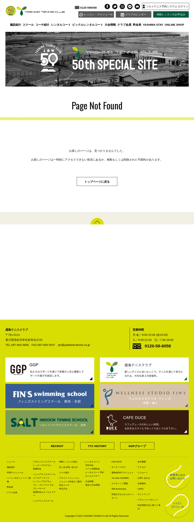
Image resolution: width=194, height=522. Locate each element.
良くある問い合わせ (68, 467)
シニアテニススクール (43, 501)
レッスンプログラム (42, 465)
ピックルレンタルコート (87, 24)
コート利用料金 (92, 469)
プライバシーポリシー (148, 500)
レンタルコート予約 (94, 472)
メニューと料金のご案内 (70, 481)
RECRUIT (57, 446)
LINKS (140, 489)
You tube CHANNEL (120, 478)
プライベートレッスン (69, 478)
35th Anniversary (118, 489)
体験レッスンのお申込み (171, 14)
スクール (28, 24)
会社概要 (142, 462)
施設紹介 (15, 24)
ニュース (11, 462)
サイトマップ (144, 494)
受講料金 (37, 469)
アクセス (142, 467)
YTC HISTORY (97, 446)
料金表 (137, 24)
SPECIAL (89, 465)
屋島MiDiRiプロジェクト (122, 472)
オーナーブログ (118, 467)
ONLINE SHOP (174, 24)
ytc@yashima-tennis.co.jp (74, 344)
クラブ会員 (124, 24)
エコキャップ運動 (119, 483)
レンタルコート (61, 24)
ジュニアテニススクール (44, 474)
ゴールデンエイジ (41, 478)
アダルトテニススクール (44, 462)
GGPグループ (137, 446)
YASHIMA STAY (153, 24)
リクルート (143, 472)
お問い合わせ (144, 478)
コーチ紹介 (42, 24)
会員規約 (142, 483)
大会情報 (110, 24)
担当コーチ (64, 485)
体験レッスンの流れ (68, 462)
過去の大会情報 (92, 485)
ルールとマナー (92, 476)
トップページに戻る (97, 181)
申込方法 (63, 489)
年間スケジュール (15, 472)
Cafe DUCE (116, 462)
